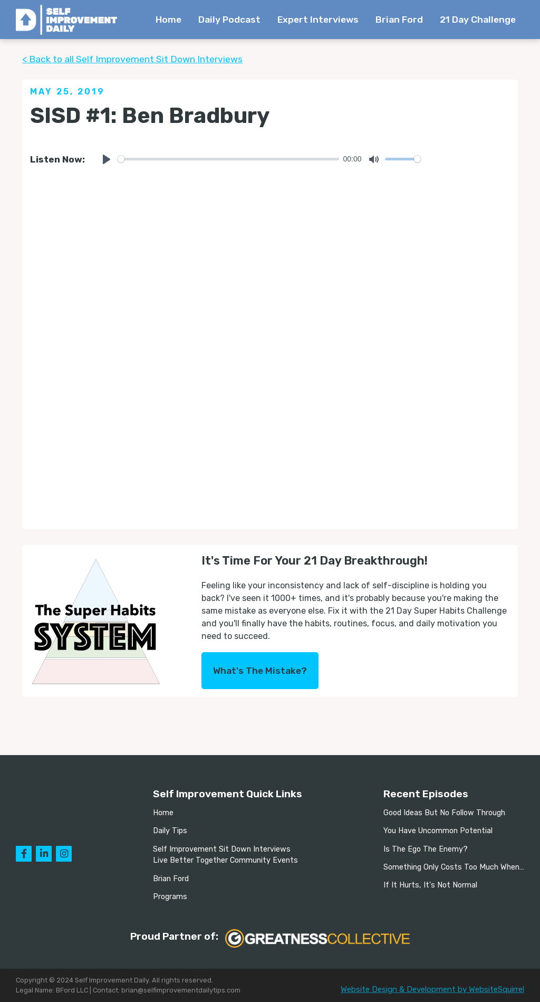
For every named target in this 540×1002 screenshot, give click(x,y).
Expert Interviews (318, 19)
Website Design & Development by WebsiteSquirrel (432, 989)
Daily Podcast (229, 19)
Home (168, 19)
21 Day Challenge (478, 19)
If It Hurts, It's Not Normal (430, 885)
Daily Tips (170, 830)
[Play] (106, 159)
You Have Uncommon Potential (438, 830)
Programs (170, 896)
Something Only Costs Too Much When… (453, 867)
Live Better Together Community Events (225, 860)
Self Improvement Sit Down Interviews (222, 849)
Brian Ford (399, 19)
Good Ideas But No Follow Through (444, 812)
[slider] (228, 159)
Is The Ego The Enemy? (425, 849)
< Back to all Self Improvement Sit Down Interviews (132, 59)
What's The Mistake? (260, 670)
